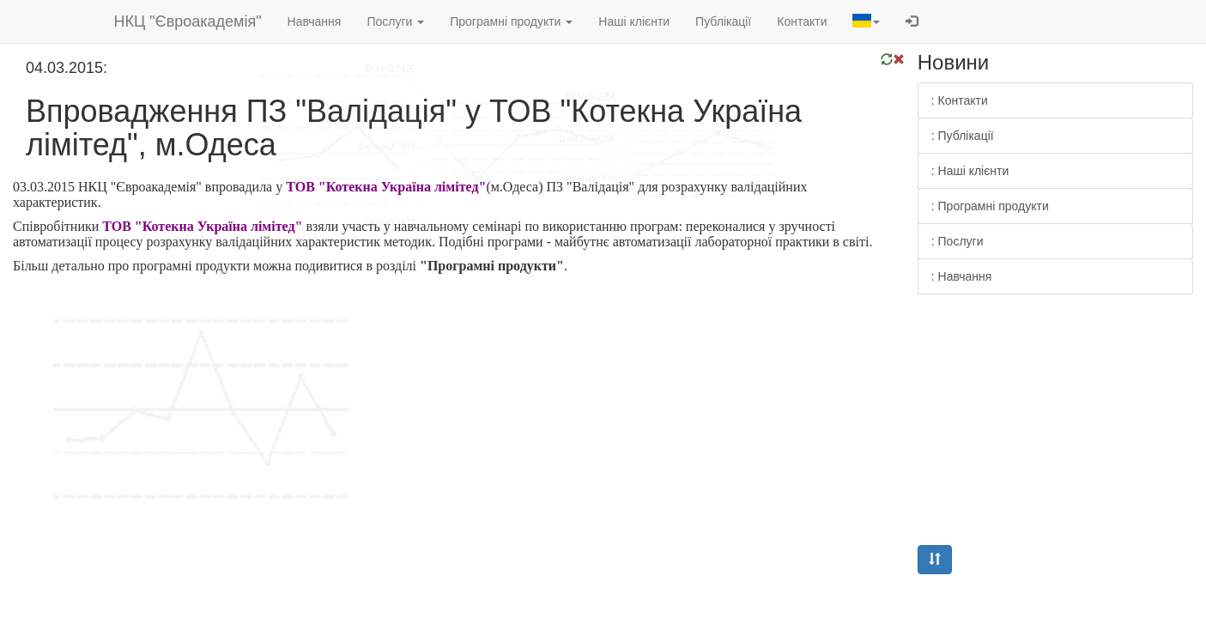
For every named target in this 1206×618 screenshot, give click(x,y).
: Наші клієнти (970, 171)
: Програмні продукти (990, 206)
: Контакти (959, 100)
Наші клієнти (634, 21)
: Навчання (961, 276)
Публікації (723, 21)
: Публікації (962, 135)
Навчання (315, 21)
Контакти (802, 21)
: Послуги (957, 241)
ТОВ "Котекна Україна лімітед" (386, 186)
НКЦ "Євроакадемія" (188, 21)
